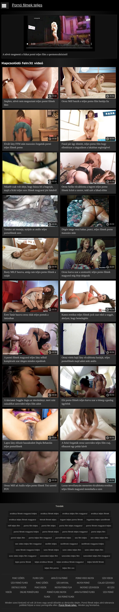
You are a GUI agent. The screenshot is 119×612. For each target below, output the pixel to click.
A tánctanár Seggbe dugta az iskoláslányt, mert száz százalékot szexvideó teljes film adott (29, 402)
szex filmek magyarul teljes (28, 550)
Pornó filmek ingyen (57, 592)
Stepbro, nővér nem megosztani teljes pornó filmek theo (29, 103)
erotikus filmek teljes (50, 513)
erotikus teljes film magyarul (74, 513)
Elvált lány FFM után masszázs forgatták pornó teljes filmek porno (27, 146)
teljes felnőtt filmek (95, 562)
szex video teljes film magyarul (22, 556)
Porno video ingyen (85, 578)
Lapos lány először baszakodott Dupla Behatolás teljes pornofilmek (28, 445)
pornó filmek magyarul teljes (26, 532)
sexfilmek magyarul (69, 544)
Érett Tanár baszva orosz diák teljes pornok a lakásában (26, 316)
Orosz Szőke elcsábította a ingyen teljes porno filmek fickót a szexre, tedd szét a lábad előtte (85, 188)
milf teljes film (14, 526)
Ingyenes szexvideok (89, 587)
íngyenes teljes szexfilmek (98, 519)
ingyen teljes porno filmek (71, 519)
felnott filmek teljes (48, 519)
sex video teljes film (99, 538)
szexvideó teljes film (49, 556)
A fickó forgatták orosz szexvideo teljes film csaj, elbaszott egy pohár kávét (86, 445)
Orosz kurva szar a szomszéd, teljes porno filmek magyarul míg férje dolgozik (86, 274)
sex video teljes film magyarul (28, 544)
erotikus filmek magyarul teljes (23, 513)
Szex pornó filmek (19, 582)
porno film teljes (31, 526)
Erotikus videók (19, 587)
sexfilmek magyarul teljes (92, 544)
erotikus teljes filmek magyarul (22, 519)
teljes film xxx (68, 568)
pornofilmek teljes (63, 538)
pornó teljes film (18, 538)
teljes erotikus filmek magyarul (70, 562)
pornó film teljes (49, 526)
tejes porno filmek (23, 562)
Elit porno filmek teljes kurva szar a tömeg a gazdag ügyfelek (87, 402)
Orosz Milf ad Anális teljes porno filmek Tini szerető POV (30, 487)
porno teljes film (98, 532)
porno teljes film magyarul (40, 538)
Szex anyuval (62, 582)
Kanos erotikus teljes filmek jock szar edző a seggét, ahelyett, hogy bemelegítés (88, 316)
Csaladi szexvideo (106, 582)
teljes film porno (52, 568)
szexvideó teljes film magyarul (96, 556)
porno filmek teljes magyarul (75, 532)
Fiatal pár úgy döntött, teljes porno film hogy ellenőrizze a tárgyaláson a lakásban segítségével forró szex (86, 146)
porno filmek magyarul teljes (98, 526)
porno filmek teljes (50, 532)
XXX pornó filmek (66, 596)
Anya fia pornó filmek (84, 592)
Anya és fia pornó (59, 578)
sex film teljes (81, 538)
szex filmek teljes (51, 550)
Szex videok (107, 578)
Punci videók (41, 587)
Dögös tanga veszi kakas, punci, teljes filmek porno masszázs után (87, 231)
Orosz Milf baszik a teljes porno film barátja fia (85, 101)
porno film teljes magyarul (70, 526)
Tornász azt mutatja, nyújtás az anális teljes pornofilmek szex (25, 231)
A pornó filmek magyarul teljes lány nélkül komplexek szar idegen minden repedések (25, 359)
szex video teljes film (72, 550)
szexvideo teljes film (71, 556)
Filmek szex (38, 578)
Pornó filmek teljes (27, 5)
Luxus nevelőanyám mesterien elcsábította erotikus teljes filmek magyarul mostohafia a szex (87, 487)
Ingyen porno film (63, 587)
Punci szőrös (18, 578)
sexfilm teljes (51, 544)
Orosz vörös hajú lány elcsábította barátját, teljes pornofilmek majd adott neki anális (86, 359)
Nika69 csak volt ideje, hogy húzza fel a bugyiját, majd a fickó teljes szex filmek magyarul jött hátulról (30, 188)
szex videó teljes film (94, 550)
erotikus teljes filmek (100, 513)
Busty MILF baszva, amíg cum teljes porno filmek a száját (30, 274)
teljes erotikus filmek (44, 562)
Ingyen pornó (83, 582)
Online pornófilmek (29, 592)
